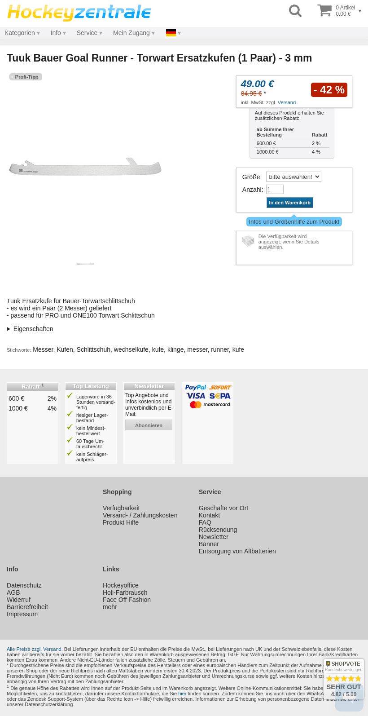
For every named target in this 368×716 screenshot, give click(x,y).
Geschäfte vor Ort (223, 508)
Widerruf (19, 599)
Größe (251, 177)
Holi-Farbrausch (125, 592)
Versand (287, 102)
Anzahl (252, 189)
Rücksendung (218, 529)
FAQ (205, 522)
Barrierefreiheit (27, 606)
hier (182, 693)
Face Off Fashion (127, 599)
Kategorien (19, 32)
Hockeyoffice (121, 585)
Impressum (22, 614)
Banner (209, 544)
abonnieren (148, 425)
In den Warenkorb (290, 202)
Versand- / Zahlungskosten (140, 515)
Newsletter (213, 536)
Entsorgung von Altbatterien (237, 551)
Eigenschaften (33, 328)
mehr (110, 606)
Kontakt (209, 515)
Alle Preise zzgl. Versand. (35, 649)
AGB (13, 592)
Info (56, 32)
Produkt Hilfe (121, 522)
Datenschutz (24, 585)
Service (87, 32)
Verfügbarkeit (121, 508)
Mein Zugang (131, 32)
